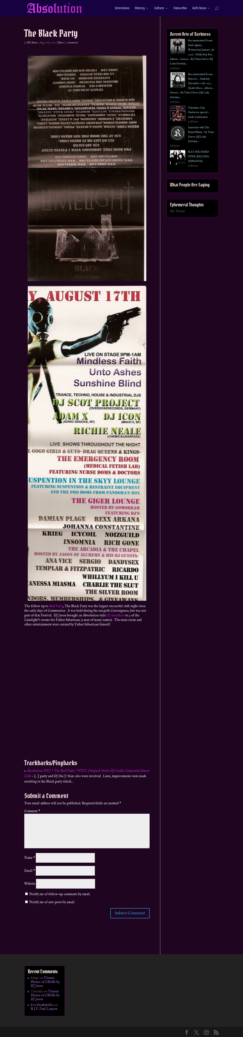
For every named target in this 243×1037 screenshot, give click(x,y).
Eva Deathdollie (42, 1005)
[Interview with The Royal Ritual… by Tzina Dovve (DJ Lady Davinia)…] (177, 133)
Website (29, 884)
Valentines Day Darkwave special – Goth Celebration (198, 112)
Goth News (199, 8)
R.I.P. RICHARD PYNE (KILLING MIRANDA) (198, 156)
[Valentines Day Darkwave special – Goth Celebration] (177, 114)
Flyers (60, 42)
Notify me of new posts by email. (52, 902)
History (140, 8)
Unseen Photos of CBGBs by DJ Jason (45, 982)
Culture (159, 8)
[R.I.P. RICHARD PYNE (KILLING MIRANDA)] (177, 158)
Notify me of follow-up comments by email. (59, 894)
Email (29, 871)
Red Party (56, 606)
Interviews (122, 8)
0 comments (72, 42)
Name (29, 858)
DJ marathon (115, 615)
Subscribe (180, 8)
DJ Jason (32, 42)
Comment (32, 811)
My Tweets (177, 211)
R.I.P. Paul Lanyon (44, 1009)
